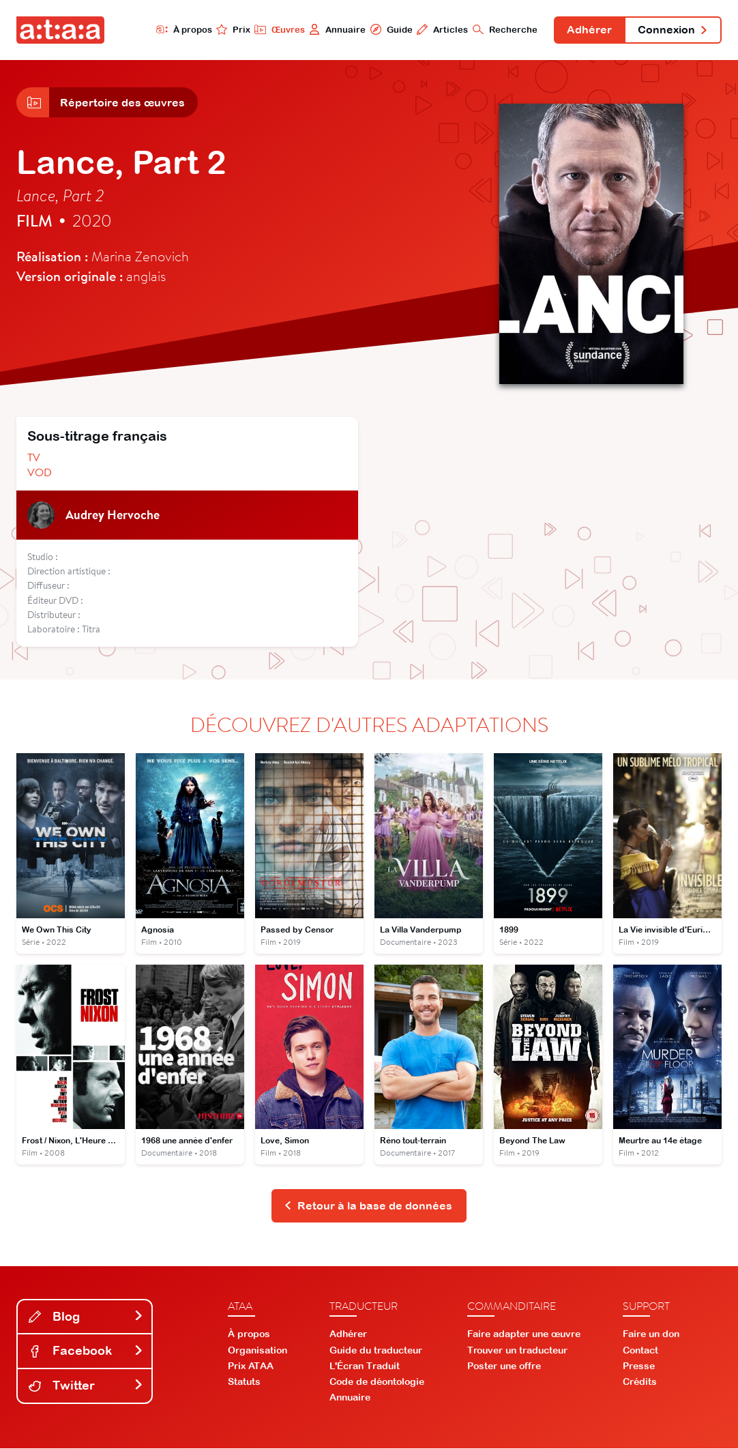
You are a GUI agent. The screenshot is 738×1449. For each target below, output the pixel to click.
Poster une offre (504, 1366)
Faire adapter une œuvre (523, 1335)
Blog (86, 1317)
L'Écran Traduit (364, 1366)
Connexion (672, 30)
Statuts (244, 1382)
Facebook (86, 1352)
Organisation (257, 1350)
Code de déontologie (376, 1382)
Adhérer (588, 30)
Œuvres (278, 29)
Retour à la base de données (368, 1206)
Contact (640, 1350)
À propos (182, 29)
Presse (639, 1366)
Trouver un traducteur (517, 1350)
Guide (389, 29)
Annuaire (336, 29)
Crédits (640, 1382)
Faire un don (651, 1335)
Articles (441, 29)
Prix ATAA (251, 1366)
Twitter (86, 1386)
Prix (232, 29)
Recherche (503, 29)
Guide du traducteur (375, 1350)
